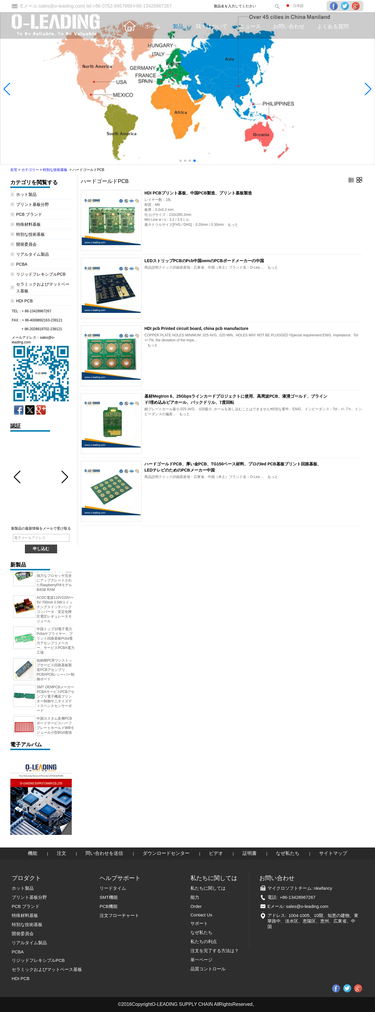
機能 (32, 853)
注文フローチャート (119, 915)
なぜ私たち (287, 853)
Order (196, 906)
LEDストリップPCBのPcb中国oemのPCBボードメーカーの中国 (204, 260)
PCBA (21, 264)
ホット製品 (26, 194)
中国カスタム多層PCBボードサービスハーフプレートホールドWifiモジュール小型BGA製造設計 (55, 729)
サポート (199, 923)
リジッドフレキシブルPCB (41, 274)
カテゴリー (30, 170)
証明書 (250, 853)
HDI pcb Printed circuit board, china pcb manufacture (196, 328)
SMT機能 (109, 897)
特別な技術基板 (55, 170)
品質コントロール (208, 968)
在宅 (13, 170)
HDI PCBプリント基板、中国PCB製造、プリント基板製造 (198, 193)
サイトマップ (333, 853)
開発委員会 (26, 244)
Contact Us (201, 914)
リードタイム (113, 888)
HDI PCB (24, 301)
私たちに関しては (208, 888)
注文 (61, 853)
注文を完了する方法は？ (214, 950)
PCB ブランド (29, 214)
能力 (194, 897)
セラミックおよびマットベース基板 (47, 969)
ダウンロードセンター (166, 853)
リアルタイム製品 (32, 254)
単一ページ (201, 959)
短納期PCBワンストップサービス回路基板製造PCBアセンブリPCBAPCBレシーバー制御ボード (55, 671)
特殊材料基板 (28, 224)
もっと (233, 225)
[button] (180, 161)
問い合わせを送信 (104, 853)
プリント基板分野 (32, 204)
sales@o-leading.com (61, 6)
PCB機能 (108, 906)
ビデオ (216, 853)
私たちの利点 (203, 941)
